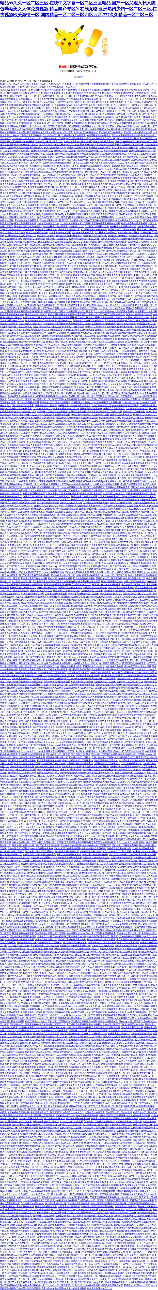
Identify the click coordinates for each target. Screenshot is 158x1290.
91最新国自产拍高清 (64, 948)
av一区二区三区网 (52, 281)
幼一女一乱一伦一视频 (130, 809)
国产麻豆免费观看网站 (121, 502)
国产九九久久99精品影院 (143, 181)
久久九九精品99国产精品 (122, 1182)
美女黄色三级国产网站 (141, 927)
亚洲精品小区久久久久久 (46, 505)
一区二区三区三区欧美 (110, 724)
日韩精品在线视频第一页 (121, 545)
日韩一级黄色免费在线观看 (57, 681)
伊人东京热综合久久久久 (78, 323)
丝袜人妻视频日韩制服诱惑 (36, 272)
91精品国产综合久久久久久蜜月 (141, 612)
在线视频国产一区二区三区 (138, 514)
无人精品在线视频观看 (56, 784)
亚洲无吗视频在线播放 (50, 159)
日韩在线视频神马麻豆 (102, 117)
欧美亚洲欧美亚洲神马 (87, 1115)
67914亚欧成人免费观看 (53, 469)
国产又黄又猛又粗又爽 (82, 839)
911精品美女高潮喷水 (100, 672)
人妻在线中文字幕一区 (18, 1112)
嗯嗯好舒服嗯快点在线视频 (109, 178)
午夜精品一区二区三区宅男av (35, 1167)
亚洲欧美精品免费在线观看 (117, 560)
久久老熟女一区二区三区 (35, 1100)
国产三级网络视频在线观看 (41, 199)
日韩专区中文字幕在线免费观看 (107, 879)
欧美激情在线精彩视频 (50, 709)
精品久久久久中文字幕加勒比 (125, 821)
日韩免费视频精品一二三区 (27, 99)
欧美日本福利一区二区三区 (34, 423)
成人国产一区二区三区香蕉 (36, 241)
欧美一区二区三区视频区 (113, 748)
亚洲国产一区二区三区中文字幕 (137, 651)
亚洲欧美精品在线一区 (38, 1146)
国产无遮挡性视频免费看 (79, 639)
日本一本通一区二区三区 (20, 399)
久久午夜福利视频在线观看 (125, 405)
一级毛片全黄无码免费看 (91, 278)
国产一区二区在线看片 (69, 490)
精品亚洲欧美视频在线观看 (61, 314)
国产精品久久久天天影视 (42, 508)
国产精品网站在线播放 (118, 1079)
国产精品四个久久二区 (80, 584)
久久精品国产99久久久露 (82, 202)
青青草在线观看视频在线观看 (105, 223)
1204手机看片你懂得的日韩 (132, 760)
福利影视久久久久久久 (19, 433)
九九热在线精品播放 (114, 320)
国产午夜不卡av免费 (71, 766)
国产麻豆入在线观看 (139, 548)
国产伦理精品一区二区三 (111, 830)
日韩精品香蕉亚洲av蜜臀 (12, 439)
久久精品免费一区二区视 (20, 545)
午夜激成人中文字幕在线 (103, 970)
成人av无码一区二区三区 (26, 144)
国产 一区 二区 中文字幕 (142, 797)
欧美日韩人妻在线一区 (102, 1039)
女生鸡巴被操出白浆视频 (110, 1158)
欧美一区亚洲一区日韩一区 (63, 96)
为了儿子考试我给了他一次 (98, 348)
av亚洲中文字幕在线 (119, 548)
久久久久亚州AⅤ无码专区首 (16, 129)
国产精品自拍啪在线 (115, 314)
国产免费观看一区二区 (71, 1237)
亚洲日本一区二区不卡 (122, 648)
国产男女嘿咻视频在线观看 (44, 700)
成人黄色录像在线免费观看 (135, 475)
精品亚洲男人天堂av (28, 612)
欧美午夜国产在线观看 (122, 857)
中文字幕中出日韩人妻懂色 (16, 150)
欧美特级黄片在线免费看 (137, 1249)
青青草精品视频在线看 (46, 1206)
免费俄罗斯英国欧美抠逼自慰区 (79, 214)
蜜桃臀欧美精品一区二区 (15, 436)
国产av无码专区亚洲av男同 (48, 766)
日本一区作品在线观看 (127, 108)
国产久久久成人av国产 (54, 951)
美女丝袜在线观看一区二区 (125, 1055)
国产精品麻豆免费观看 (21, 351)
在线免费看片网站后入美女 (34, 381)
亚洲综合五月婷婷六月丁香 (142, 150)
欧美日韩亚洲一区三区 (48, 769)
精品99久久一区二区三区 (45, 360)
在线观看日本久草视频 (36, 378)
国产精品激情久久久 (145, 1173)
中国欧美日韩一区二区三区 (50, 842)
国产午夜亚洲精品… (49, 205)
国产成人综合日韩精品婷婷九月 (42, 178)
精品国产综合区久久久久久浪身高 (62, 563)
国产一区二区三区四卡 (82, 354)
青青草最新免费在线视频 (76, 842)
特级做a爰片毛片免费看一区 (108, 402)
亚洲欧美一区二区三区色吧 (109, 578)
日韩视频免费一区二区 (132, 687)
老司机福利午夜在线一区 (138, 1115)
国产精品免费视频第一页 (133, 839)
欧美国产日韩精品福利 (132, 381)
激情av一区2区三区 (25, 645)
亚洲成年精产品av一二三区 (111, 466)
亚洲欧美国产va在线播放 (111, 132)
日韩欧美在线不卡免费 (81, 906)
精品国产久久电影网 (65, 417)
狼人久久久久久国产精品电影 (51, 639)
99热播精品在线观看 (76, 460)
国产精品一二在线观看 (69, 111)
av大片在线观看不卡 (74, 99)
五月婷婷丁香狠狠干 (54, 615)
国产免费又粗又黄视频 (14, 114)
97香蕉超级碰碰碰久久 (118, 563)
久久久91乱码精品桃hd (121, 1124)
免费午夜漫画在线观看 (61, 272)
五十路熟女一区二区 (84, 387)
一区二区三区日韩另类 (106, 627)
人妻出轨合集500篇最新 (113, 733)
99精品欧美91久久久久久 (29, 1197)
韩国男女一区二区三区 (113, 869)
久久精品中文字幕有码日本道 (14, 166)
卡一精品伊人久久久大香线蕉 (82, 718)
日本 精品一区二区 (51, 135)
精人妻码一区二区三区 (79, 448)
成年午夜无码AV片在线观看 (137, 666)
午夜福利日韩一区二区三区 (107, 1024)
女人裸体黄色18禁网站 (106, 232)
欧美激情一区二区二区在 (22, 730)
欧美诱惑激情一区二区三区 (64, 247)
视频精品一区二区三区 (65, 150)
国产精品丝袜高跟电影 (25, 803)
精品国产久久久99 (46, 235)
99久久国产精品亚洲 (33, 184)
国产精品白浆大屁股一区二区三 (102, 693)
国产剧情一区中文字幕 (23, 405)
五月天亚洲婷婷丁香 (81, 302)
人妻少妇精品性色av (10, 615)
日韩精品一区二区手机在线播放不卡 (115, 1003)
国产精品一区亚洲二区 (47, 169)
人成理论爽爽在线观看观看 (19, 345)
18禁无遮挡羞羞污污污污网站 (22, 621)
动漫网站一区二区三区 (75, 693)
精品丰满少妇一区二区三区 (50, 123)
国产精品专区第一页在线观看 (54, 630)
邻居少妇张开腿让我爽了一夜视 (74, 970)
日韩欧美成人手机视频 (110, 1146)
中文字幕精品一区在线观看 (32, 1258)
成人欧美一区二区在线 (98, 988)
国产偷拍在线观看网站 (80, 809)
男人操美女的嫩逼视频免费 (94, 976)
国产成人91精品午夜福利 (135, 736)
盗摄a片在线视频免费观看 (126, 1170)
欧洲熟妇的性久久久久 (134, 930)
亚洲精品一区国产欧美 (47, 812)
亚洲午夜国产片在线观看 (62, 539)
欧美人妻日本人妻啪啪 (82, 681)
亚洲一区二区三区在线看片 (135, 451)
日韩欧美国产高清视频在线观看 (54, 414)
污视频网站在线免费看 (31, 448)
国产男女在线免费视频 (27, 709)
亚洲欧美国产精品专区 (42, 278)
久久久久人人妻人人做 (123, 162)
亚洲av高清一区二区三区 (85, 193)
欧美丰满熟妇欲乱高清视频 (96, 857)
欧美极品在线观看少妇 (126, 951)
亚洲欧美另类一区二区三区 (26, 627)
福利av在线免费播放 (110, 703)
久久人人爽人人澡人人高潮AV (76, 554)
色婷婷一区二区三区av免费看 (24, 624)
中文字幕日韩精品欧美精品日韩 (20, 502)
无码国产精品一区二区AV (102, 120)
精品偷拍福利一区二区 (57, 757)
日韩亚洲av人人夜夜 (120, 921)
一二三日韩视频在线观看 (142, 1161)
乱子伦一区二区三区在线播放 (115, 1161)
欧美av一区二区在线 (31, 390)
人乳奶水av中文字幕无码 (100, 505)
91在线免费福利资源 (87, 466)
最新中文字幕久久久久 (44, 727)
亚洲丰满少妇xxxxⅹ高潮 (122, 727)
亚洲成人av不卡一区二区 (102, 572)
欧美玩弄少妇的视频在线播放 (17, 521)
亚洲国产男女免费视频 (26, 120)
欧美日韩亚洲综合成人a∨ (133, 1167)
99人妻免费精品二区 (54, 1264)
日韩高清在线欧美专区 (131, 794)
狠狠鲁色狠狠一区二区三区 (16, 860)
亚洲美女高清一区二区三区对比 (15, 833)
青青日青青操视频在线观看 (119, 281)
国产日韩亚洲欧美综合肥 (45, 208)
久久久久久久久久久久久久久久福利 (40, 970)
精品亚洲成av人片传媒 (82, 605)
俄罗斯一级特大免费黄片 (45, 781)
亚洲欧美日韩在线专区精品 (130, 159)
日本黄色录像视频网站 (84, 578)
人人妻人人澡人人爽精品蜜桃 (120, 305)
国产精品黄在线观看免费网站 (22, 760)
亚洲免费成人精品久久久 (76, 1055)
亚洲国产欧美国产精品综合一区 (109, 1267)
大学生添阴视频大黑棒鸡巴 (13, 869)
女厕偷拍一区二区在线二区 (103, 159)
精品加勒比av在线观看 (140, 700)
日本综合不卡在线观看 (105, 144)
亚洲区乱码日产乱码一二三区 (90, 1070)
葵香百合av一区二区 (142, 1124)
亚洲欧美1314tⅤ (76, 226)
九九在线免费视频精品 (53, 572)
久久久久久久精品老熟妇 (89, 833)
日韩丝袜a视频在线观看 (111, 888)
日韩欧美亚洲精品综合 (56, 718)
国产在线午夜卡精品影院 (120, 172)
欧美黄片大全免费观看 (53, 190)
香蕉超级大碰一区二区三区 (125, 166)
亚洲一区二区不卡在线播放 (130, 524)
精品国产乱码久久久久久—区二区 (133, 678)
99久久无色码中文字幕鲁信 (82, 105)
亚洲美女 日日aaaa (18, 1048)
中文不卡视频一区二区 (73, 709)
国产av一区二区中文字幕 (133, 584)
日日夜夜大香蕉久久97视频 (32, 1027)
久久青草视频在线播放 (71, 730)
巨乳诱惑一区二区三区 (89, 891)
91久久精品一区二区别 (113, 96)
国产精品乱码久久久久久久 (82, 1036)
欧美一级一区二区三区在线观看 (127, 348)
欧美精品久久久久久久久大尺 (100, 284)
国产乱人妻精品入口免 (66, 420)
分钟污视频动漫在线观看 (55, 226)
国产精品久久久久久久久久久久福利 (30, 599)
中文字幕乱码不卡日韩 (110, 663)
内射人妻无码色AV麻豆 (39, 429)
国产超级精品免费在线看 (17, 472)
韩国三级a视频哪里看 (33, 724)
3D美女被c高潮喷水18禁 (32, 593)
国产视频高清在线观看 (111, 675)
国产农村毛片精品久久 (139, 985)
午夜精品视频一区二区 (89, 1082)
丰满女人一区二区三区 (34, 1161)
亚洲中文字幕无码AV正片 (22, 257)
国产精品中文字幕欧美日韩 (23, 936)
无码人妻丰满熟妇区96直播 (27, 172)
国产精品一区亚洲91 (41, 833)
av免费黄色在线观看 (137, 979)
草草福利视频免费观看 (81, 630)
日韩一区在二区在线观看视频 (142, 153)
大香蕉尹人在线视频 (13, 657)
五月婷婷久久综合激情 (94, 666)
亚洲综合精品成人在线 (27, 159)
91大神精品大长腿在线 (86, 957)
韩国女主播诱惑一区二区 (22, 1188)
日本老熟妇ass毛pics (32, 1036)
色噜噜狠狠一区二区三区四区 (52, 672)
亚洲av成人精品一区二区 (63, 575)
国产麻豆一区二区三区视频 (52, 144)
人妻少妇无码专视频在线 (86, 132)
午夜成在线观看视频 (80, 633)
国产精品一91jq (90, 1282)
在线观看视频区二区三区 (65, 1270)
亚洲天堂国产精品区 (118, 463)
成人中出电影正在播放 (11, 96)
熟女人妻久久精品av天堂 (30, 323)
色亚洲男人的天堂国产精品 (140, 199)
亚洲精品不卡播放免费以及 (60, 454)
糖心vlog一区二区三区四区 (61, 566)
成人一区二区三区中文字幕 (32, 736)
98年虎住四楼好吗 (114, 666)
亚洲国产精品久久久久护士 (108, 387)
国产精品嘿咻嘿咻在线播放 (128, 645)
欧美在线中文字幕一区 (47, 299)
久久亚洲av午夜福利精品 (97, 226)
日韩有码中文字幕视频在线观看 (102, 460)
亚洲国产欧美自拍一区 (80, 341)
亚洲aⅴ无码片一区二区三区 (41, 1058)
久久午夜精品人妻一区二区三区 (140, 496)
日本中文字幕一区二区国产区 (54, 220)
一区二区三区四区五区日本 (133, 897)
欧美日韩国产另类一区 (126, 439)
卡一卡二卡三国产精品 (48, 815)
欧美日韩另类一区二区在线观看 (96, 111)
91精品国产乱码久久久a (34, 454)
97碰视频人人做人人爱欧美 (84, 663)
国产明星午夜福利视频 (117, 1088)
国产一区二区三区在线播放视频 (98, 769)
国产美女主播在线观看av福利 (72, 939)
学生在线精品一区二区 (93, 169)
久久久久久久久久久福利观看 (116, 851)
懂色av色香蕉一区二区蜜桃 (138, 536)
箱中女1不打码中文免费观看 (74, 266)
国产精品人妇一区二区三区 (50, 739)
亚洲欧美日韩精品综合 (112, 581)
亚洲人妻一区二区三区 (102, 757)
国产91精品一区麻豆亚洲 (67, 153)
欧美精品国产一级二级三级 (61, 675)
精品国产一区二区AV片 (19, 700)
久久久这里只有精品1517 (99, 788)
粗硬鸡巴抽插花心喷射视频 (41, 417)
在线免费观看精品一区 (66, 196)
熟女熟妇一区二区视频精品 (54, 105)
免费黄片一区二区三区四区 (99, 1094)
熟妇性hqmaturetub (60, 1176)
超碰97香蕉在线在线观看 (140, 490)
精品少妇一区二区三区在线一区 (71, 806)
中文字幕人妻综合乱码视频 (50, 457)
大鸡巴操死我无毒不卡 (111, 372)
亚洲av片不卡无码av (41, 1042)
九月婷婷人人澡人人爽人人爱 (26, 138)
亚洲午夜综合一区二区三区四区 (84, 238)
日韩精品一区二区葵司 (146, 162)
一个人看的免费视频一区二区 (43, 1243)
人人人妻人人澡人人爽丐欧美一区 (77, 642)
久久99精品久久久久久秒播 (43, 490)
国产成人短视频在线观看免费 (69, 548)
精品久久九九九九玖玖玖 (95, 235)
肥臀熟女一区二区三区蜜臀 (102, 678)
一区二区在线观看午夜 (146, 1246)
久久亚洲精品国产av (128, 627)
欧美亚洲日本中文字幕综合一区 (64, 439)
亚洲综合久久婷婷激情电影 (96, 803)
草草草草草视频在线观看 (103, 1130)
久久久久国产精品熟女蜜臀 (61, 156)
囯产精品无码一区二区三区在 (66, 551)
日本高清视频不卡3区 (145, 93)
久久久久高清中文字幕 (116, 490)
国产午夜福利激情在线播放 (104, 1012)
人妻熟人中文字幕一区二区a (61, 378)
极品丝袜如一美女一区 (122, 1109)
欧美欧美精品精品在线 (87, 751)
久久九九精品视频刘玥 (75, 1288)
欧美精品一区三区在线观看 (114, 891)
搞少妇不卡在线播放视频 (123, 351)
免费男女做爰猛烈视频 (75, 1136)
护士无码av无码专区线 (135, 378)
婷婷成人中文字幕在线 (41, 590)
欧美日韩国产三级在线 (107, 335)
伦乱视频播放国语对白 (54, 1045)
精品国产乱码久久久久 (35, 924)
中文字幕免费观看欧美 (101, 615)
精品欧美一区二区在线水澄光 (102, 942)
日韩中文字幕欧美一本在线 (68, 102)
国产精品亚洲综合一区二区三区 (39, 196)
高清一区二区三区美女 (39, 915)
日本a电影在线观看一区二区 (100, 739)
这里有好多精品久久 (108, 1021)
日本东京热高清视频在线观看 (67, 857)
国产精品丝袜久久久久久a (122, 290)
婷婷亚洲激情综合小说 (145, 545)
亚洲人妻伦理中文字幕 (68, 166)
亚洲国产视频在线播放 (25, 554)
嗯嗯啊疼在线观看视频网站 (27, 105)
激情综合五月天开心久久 (120, 257)
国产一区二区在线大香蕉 (87, 317)
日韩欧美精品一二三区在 (85, 308)
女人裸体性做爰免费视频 (89, 199)
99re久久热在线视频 (124, 1039)
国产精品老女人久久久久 (105, 384)
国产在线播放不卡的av (29, 1136)
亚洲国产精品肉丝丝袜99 (66, 129)
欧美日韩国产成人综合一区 (34, 863)
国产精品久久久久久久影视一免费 (16, 90)
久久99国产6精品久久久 (32, 1203)
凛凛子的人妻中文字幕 (29, 669)
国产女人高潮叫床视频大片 (69, 235)
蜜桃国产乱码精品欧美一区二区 (25, 1227)
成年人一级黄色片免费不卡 (46, 954)
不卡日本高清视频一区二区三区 (83, 593)
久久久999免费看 (69, 90)
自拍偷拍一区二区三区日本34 (132, 1176)
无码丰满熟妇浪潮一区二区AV (85, 175)
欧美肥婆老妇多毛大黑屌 (47, 1282)
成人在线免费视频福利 (37, 232)
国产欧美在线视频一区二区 (71, 797)
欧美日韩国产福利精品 (43, 548)
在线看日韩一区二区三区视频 (31, 745)
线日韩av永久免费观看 (52, 172)
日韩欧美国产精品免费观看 (96, 730)
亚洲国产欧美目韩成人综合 (32, 663)
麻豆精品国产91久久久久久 (23, 587)
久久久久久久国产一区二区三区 (91, 463)
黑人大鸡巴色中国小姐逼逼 (34, 651)
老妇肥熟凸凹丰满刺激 (112, 530)
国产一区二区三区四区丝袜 (110, 1164)
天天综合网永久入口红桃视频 (136, 454)
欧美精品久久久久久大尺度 (137, 369)
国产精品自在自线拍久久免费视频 (97, 439)
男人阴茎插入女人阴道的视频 (90, 791)
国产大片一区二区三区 (110, 566)
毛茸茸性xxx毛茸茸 (23, 505)
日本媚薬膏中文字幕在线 (135, 156)
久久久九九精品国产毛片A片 (62, 863)
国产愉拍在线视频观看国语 (95, 766)
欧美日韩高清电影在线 (89, 196)
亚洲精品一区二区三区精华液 (17, 326)
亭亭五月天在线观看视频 (71, 299)
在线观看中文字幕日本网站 (29, 1009)
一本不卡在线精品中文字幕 (106, 484)
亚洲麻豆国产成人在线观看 (91, 1270)
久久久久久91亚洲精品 (25, 305)
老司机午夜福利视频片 (135, 624)
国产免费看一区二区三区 (95, 254)
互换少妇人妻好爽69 (45, 420)
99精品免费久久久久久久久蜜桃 (75, 1085)
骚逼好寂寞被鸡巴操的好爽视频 (57, 387)
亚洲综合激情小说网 (119, 433)
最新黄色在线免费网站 (34, 991)
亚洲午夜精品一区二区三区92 (92, 608)
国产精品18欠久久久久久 (104, 554)
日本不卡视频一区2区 (35, 202)
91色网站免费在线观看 (146, 988)
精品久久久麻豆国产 (118, 235)
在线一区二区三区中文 (82, 369)
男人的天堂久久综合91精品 (124, 1139)
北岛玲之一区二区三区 (83, 1185)
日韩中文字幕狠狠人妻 (14, 530)
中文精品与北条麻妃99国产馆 (116, 1142)
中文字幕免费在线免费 (26, 596)
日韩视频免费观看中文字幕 (138, 775)
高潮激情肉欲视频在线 (136, 129)
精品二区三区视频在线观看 (140, 590)
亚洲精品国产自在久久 (25, 217)
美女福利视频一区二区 (48, 487)
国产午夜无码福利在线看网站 (39, 851)
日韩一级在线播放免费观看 (32, 536)
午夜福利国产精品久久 (82, 654)
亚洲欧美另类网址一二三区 (52, 1276)
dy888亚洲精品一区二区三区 (13, 1176)
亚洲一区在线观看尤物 (79, 411)
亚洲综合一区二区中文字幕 (21, 742)
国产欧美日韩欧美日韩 (72, 648)
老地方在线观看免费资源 (65, 1082)
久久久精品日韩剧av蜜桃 (39, 703)
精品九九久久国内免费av (65, 581)
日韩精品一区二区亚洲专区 (75, 159)
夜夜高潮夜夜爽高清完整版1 (39, 1061)
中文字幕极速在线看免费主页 (37, 930)
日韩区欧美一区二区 (101, 405)
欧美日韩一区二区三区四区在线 (97, 551)
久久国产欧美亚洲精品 (80, 117)
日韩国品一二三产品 (60, 888)
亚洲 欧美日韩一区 (127, 375)
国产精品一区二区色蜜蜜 (40, 830)
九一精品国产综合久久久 (53, 763)
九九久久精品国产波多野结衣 (17, 1215)
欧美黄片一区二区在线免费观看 (15, 548)
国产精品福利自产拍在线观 (40, 872)
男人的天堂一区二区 (127, 557)
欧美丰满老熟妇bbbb (132, 402)
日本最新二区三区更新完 (93, 1103)
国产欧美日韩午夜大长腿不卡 (101, 621)
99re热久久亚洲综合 (32, 1155)
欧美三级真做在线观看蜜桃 (80, 763)
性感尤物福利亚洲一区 (119, 976)
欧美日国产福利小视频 (48, 266)
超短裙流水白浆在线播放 (54, 1197)
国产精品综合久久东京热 (86, 651)
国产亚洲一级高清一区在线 (101, 800)
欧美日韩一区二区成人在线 (49, 1194)
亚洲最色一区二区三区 (46, 405)
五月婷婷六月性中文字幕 (120, 1030)
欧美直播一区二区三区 (133, 417)
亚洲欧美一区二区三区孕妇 (69, 263)
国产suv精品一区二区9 (25, 411)
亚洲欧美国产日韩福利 (87, 830)
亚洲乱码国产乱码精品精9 (79, 384)
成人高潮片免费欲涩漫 (89, 581)
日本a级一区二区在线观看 (33, 463)
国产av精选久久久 (142, 648)
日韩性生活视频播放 (100, 821)
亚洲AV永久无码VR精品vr (58, 794)
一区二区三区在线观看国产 (81, 721)
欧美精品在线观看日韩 (101, 596)
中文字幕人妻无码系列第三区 (111, 657)
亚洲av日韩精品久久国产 (106, 539)
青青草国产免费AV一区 (23, 845)
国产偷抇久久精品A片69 (36, 439)
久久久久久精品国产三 (14, 1139)
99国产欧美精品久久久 (85, 1164)
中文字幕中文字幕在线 (52, 1136)
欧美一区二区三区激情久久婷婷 (47, 1240)
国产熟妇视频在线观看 (36, 156)
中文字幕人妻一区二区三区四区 (45, 1112)
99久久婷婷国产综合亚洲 (65, 332)
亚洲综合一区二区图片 (80, 757)
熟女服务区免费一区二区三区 (87, 423)
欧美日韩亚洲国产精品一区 (138, 278)
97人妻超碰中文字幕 (89, 703)
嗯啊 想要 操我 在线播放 (110, 156)
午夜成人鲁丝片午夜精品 (119, 848)
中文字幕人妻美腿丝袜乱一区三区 (58, 751)
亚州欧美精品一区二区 (103, 636)
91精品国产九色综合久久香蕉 (24, 1230)
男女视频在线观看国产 (138, 1273)
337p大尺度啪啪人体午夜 (84, 657)
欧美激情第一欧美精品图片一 (124, 730)
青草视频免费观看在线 (64, 1070)
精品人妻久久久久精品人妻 (66, 590)
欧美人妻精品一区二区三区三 (47, 326)
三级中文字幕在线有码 (69, 715)
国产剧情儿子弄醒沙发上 (138, 706)
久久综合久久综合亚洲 (60, 530)
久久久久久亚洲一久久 (18, 263)
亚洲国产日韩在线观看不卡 (59, 269)
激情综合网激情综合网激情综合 (114, 1097)
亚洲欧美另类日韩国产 (49, 596)
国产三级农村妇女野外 (105, 426)
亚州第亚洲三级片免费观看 (121, 1246)
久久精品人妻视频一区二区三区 (75, 223)
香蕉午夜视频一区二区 (44, 366)
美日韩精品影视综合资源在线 (135, 1179)
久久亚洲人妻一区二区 (73, 1088)
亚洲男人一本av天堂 (47, 803)
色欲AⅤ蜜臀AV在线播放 (130, 384)
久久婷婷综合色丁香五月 (26, 384)
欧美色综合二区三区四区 (138, 860)
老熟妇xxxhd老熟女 (61, 930)
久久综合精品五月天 (136, 748)
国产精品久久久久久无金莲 (84, 184)
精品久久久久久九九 (120, 781)
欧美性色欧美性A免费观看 (118, 824)
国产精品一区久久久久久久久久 (138, 684)
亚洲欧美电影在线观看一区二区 (20, 235)
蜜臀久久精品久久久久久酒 (101, 645)
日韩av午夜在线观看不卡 (131, 936)
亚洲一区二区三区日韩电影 (97, 648)
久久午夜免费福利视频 (16, 293)
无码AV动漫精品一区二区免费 (106, 302)
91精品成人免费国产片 (130, 335)
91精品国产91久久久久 (107, 275)
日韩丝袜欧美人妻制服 (46, 1103)
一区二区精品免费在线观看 (54, 669)
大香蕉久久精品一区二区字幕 (126, 363)
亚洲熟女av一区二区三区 (53, 138)
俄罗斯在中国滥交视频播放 (134, 633)
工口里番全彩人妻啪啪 (85, 991)
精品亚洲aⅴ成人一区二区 (93, 126)
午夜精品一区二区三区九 (50, 942)
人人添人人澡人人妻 (114, 169)
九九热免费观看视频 (88, 247)
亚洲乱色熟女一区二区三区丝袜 (130, 772)
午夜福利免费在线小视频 (70, 208)
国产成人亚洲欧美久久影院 (64, 1048)
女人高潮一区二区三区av (45, 287)
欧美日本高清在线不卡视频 (91, 960)
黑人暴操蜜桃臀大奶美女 (133, 745)
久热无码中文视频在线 (77, 1149)
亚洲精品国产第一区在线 (77, 190)
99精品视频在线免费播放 (99, 135)
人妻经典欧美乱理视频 (128, 232)
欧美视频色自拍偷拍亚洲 (116, 150)
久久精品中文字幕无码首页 (64, 915)
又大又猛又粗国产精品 (39, 1003)
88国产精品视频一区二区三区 (70, 348)
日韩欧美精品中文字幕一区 (127, 263)
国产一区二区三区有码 (59, 1021)
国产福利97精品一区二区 (20, 287)
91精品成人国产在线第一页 (94, 229)
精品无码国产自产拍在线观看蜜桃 (126, 332)
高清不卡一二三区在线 (126, 1206)
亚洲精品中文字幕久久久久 (139, 733)
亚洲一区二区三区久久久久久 (20, 712)
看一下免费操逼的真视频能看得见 (140, 830)
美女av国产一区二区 (91, 733)
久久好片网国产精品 (143, 815)
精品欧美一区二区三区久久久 (17, 102)
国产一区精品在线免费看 (145, 866)
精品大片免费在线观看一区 (111, 1076)
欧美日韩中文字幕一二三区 (95, 290)
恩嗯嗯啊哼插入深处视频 (134, 1051)
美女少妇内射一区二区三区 (46, 345)
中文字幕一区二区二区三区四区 (48, 399)
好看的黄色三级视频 (109, 90)
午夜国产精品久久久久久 (145, 481)
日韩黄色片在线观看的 (34, 269)
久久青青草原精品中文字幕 (41, 187)
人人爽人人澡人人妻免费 (145, 172)
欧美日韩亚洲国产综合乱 (117, 1200)
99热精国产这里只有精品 (45, 921)
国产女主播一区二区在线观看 (58, 275)
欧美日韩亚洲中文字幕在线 (69, 1058)
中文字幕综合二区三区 (99, 351)
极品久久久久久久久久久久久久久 (118, 1042)
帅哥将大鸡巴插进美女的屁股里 (93, 1182)
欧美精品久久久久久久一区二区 (89, 836)
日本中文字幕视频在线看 (17, 111)
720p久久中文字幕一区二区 (86, 372)
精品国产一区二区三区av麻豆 (122, 229)
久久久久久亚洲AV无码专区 (79, 144)
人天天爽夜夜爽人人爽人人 (17, 967)
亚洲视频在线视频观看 (95, 299)
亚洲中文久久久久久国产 (70, 781)
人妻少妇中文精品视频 (52, 99)
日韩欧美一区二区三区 (112, 378)
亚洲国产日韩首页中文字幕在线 (42, 284)
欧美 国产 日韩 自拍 (56, 1027)
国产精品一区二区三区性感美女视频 (74, 260)
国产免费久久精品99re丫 (131, 569)
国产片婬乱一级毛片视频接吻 (105, 1221)
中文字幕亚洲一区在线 (34, 1249)
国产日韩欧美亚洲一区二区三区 (98, 912)
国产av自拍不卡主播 (49, 108)
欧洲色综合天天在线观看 (73, 135)
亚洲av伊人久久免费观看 (27, 220)
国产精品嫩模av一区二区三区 (89, 1200)
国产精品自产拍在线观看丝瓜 (86, 530)
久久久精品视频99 (102, 311)
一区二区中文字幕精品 (128, 942)
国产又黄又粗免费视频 (90, 700)
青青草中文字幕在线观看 (118, 487)
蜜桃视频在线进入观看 (99, 147)
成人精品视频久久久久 (66, 824)
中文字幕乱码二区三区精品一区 (36, 551)
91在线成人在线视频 (47, 1221)
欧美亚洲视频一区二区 (46, 791)
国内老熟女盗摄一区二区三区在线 (115, 247)
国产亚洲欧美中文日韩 (11, 991)
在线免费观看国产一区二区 (13, 1073)
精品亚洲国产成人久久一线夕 (67, 1191)
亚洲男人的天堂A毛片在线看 (69, 1215)
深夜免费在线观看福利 (41, 857)
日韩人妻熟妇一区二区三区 (55, 390)
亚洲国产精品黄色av (74, 172)
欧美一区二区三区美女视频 (27, 214)
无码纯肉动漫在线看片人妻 (96, 442)
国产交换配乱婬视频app (85, 1076)
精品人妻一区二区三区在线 (94, 396)
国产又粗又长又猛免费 (126, 284)
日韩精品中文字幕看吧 (101, 618)
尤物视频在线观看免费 (130, 605)
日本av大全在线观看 (56, 745)
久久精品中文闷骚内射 (94, 599)
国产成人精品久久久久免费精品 (48, 678)
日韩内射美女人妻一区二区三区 (73, 1000)
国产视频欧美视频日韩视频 (84, 1021)
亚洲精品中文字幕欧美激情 (32, 193)
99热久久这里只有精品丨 (137, 466)
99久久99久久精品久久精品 (136, 642)
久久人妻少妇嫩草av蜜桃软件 (75, 338)
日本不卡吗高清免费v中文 (61, 293)
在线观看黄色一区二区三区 (123, 102)
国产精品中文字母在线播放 (73, 815)
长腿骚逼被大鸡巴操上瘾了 (69, 254)
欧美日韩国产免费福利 (23, 181)
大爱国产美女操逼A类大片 (25, 93)
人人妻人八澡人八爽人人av (112, 308)
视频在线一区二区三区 (36, 314)
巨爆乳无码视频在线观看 (134, 663)
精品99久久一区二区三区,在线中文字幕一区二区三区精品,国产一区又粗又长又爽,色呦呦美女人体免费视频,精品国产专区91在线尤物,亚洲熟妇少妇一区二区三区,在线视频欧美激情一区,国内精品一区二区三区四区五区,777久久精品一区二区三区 (78, 9)
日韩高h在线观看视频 (77, 147)
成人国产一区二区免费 (113, 536)
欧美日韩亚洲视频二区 (48, 305)
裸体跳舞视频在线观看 (95, 281)
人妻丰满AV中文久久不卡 (29, 162)
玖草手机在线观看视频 (84, 275)
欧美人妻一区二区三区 (70, 812)
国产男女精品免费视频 (59, 654)
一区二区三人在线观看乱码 (75, 1212)
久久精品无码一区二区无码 (93, 563)
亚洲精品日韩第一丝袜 (44, 254)
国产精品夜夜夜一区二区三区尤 (75, 1033)
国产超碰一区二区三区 (59, 381)
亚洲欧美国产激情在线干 (100, 123)
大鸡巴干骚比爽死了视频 (101, 1188)
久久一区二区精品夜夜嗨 (31, 605)
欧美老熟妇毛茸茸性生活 (123, 508)
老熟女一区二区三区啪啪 (29, 190)
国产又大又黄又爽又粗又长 (21, 1282)
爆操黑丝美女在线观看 (87, 1146)
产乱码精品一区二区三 (84, 1167)
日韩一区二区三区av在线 (131, 539)
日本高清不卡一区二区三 (114, 872)
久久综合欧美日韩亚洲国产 (54, 478)
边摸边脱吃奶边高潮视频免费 (119, 517)
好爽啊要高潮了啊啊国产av (27, 693)
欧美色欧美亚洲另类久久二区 (42, 976)
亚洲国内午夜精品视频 (64, 481)
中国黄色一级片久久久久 (66, 278)
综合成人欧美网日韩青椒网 (32, 690)
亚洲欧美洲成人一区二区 (117, 1073)
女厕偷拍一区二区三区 (144, 521)
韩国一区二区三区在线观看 (91, 1048)
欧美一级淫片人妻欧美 (138, 241)
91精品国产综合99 (79, 414)
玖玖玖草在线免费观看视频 (108, 642)
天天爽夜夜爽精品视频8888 (36, 372)
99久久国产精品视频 (121, 672)
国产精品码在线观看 (26, 457)
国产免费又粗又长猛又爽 (24, 639)
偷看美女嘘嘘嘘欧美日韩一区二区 (139, 372)
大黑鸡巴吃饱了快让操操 (103, 108)
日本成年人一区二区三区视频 (135, 1006)
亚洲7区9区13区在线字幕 (67, 126)
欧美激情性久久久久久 (111, 593)
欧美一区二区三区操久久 (127, 800)
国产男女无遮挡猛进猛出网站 (83, 1097)
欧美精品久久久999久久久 (115, 423)
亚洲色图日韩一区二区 (90, 872)
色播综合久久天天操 (72, 912)
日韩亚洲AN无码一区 (72, 281)
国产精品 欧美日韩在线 (100, 266)
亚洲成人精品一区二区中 (137, 317)
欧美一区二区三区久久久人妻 (35, 466)
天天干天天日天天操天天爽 (94, 360)
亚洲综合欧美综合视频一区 (79, 375)
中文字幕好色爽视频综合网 (56, 302)
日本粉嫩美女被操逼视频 (22, 141)
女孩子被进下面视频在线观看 (133, 287)
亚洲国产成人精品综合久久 (96, 102)
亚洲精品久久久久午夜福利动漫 (15, 1042)
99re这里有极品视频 (59, 175)
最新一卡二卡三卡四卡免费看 (124, 712)
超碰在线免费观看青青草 (52, 627)
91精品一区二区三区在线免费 (14, 590)
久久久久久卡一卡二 (66, 211)
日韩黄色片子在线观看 (88, 211)
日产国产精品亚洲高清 (94, 487)
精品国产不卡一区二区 (61, 909)
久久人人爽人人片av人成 (105, 375)
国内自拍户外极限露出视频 (128, 141)
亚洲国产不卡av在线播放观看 (106, 584)
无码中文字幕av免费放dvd (22, 812)
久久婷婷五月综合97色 (137, 408)
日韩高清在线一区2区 (24, 299)
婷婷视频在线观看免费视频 (123, 226)
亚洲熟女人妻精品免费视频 (43, 111)
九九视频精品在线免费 (143, 848)
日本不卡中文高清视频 (92, 715)
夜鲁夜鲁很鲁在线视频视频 (126, 1094)
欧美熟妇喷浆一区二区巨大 (25, 414)
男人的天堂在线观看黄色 (64, 687)
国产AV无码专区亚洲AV (119, 445)
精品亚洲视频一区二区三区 (100, 997)
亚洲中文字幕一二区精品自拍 (78, 141)
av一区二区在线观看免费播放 (105, 633)
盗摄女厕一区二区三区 (11, 175)
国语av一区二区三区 (72, 442)
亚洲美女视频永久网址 (44, 824)
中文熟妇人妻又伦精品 (143, 672)
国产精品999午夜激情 (127, 426)
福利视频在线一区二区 (11, 854)
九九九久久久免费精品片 (85, 241)
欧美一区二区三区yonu (111, 1234)
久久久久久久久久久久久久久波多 (28, 827)
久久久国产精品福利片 (78, 1197)
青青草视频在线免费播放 (70, 1018)
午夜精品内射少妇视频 (59, 354)
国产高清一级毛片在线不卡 (131, 202)
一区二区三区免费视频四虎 (131, 630)
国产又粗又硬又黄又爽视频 (114, 238)
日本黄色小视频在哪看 (78, 1203)
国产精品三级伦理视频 (33, 784)
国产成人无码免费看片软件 (39, 1082)
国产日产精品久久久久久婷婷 (108, 369)
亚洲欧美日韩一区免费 (84, 1258)
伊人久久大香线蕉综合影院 (74, 93)
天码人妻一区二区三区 (59, 369)
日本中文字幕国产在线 (111, 211)
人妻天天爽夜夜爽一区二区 (111, 496)
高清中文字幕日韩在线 (11, 511)
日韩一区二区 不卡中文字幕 (49, 141)
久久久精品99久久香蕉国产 (16, 508)
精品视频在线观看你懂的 (22, 475)
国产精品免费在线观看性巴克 (127, 615)
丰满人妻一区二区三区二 (112, 317)
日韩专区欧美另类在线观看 (29, 633)
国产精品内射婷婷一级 (128, 499)
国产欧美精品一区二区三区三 (133, 460)
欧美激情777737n (18, 187)
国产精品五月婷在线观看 (108, 1152)
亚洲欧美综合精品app (53, 162)
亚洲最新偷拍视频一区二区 (90, 863)
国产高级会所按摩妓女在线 (18, 733)
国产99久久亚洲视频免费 (77, 572)
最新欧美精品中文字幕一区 (72, 284)
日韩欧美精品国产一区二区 (102, 138)
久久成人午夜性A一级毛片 (112, 1209)
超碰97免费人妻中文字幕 (122, 903)
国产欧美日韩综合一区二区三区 (113, 957)
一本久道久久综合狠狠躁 (42, 263)
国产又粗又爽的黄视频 (126, 945)
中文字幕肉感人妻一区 (93, 187)
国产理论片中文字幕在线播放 (33, 778)
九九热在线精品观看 (99, 414)
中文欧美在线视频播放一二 (73, 1139)
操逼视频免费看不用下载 (56, 584)
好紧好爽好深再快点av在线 (139, 314)
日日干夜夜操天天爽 (17, 429)
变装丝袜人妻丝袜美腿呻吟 (135, 566)
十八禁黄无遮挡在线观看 (106, 605)
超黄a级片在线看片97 (100, 1133)
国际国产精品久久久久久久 (127, 769)
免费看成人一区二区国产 (142, 269)
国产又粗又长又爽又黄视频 (64, 1182)
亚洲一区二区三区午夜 (141, 660)
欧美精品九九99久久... (45, 742)
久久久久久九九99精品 (136, 96)
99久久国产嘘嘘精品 (12, 563)
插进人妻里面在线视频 (101, 1203)
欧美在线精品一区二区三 (94, 1079)
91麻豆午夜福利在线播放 (81, 1267)
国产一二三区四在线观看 (140, 196)
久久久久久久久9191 (88, 90)
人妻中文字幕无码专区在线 (112, 612)
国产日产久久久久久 (95, 1088)
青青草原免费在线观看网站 (109, 1015)
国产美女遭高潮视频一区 (24, 123)
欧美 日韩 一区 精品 (65, 436)
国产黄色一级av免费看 (43, 102)
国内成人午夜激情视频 (131, 90)
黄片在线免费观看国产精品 (56, 533)
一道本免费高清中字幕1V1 (66, 408)
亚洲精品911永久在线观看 (72, 205)
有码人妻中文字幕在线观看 (112, 1282)
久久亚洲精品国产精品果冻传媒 (15, 979)
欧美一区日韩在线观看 (144, 1070)
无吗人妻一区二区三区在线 (27, 788)
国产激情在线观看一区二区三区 (107, 1218)
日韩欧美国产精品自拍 (34, 866)
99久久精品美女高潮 (60, 869)
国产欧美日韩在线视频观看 (134, 784)
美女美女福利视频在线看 (38, 517)
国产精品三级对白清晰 (79, 669)
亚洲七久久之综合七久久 (94, 894)
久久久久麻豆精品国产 (97, 205)
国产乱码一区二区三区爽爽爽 (24, 1024)
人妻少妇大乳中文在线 (90, 1042)
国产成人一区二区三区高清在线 (25, 335)
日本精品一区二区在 (79, 220)
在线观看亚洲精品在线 (50, 696)
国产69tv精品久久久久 (139, 1058)
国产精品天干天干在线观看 (63, 466)
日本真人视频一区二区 (69, 229)
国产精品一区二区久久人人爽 (137, 593)
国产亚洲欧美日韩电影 (75, 936)
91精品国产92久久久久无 (20, 1033)
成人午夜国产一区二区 (110, 454)
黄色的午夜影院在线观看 (42, 960)
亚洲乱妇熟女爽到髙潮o (27, 451)
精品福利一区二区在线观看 (23, 1097)
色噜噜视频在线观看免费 (22, 766)
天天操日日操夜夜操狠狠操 (80, 1024)
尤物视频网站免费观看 (52, 1227)
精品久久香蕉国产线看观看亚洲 (73, 618)
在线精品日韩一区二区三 (134, 302)
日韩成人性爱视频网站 (85, 1252)
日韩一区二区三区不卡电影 (18, 1000)
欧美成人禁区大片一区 (89, 366)
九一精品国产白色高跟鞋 (40, 1142)
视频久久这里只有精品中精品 (127, 618)
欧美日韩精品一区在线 (126, 260)
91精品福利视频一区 (133, 341)
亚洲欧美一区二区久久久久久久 (18, 1094)
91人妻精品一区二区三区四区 (37, 290)
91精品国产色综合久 (93, 345)
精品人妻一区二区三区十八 (52, 1024)
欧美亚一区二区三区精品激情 (98, 1215)
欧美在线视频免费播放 (78, 821)
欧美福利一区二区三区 (38, 869)
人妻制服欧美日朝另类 (144, 502)
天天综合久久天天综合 (34, 238)
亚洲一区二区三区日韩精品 (36, 96)
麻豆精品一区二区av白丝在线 (44, 945)
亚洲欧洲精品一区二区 (86, 156)
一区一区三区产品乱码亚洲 (48, 712)
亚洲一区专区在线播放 (18, 848)
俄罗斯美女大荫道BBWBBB (59, 775)
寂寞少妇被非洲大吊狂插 (62, 1200)
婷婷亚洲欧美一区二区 (96, 172)
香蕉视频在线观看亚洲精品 (90, 329)
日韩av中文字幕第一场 (20, 126)
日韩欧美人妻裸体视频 (141, 563)
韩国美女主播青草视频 (116, 979)
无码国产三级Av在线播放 (33, 569)
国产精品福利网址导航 (85, 429)
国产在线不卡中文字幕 (82, 1261)
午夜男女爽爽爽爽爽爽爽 (48, 645)
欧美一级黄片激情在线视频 (141, 575)
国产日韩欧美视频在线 (98, 921)
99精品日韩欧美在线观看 (135, 211)
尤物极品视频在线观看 (56, 593)
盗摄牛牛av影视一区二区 (104, 557)
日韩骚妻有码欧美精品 (114, 590)
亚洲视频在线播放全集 (119, 181)
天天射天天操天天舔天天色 (53, 451)
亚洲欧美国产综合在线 (106, 202)
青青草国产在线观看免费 (43, 963)
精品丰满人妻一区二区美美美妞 (100, 114)
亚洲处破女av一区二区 (54, 1155)
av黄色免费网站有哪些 (103, 217)
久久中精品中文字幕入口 (129, 399)
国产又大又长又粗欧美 (107, 214)
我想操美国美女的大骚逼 (78, 1118)
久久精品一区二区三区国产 (36, 1252)
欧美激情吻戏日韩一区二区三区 (98, 918)
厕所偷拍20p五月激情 (41, 250)
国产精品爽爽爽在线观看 (86, 454)
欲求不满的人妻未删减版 (31, 721)
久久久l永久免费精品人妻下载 (20, 338)
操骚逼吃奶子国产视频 (115, 967)
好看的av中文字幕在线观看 (43, 618)
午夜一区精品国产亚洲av (43, 967)
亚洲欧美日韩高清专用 (25, 223)
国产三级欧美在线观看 (74, 257)
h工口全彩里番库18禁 (131, 763)
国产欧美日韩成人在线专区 (130, 144)
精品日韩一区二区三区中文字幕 (75, 879)
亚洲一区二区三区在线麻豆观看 (52, 117)
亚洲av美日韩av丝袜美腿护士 (133, 1085)
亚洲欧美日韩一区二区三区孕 (127, 551)
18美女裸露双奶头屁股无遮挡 (73, 505)
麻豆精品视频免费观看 (130, 806)
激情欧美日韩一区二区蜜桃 (119, 1091)
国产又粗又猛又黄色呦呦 (48, 845)
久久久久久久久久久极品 (127, 217)
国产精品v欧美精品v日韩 (60, 982)
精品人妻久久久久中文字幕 (39, 445)
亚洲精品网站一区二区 (57, 341)
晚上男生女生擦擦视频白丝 (116, 436)
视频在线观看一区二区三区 (82, 1106)
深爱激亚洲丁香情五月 (94, 1237)
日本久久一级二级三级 (130, 1021)
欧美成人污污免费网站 (34, 563)
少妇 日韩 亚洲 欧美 (105, 900)
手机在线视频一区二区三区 (109, 105)
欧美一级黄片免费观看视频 (134, 223)
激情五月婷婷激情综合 (85, 860)
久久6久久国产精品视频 (50, 527)
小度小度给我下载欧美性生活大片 (129, 190)
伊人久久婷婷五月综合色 (108, 784)
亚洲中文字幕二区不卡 (94, 250)
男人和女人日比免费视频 (77, 615)
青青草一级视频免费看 (76, 469)
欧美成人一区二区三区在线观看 (107, 624)
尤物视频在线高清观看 (75, 1067)
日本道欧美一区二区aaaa (32, 906)
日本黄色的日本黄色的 (26, 672)
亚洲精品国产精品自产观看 (119, 420)
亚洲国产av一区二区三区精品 (79, 627)
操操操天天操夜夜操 (53, 1009)
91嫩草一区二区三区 (41, 433)
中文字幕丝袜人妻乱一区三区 (136, 718)
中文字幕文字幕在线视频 (24, 1221)
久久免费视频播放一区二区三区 (98, 1018)
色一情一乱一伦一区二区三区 (131, 1197)
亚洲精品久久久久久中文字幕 (74, 120)
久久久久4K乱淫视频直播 (26, 205)
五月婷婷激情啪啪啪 (125, 120)
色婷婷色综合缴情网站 (16, 903)
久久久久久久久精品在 (99, 1109)
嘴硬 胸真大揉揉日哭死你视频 (66, 290)
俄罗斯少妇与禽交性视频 (143, 882)
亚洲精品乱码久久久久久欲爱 (28, 1106)
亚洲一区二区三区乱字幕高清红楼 (97, 1206)
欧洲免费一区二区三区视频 (82, 335)
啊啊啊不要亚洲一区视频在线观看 (42, 114)
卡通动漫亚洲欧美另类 (23, 797)
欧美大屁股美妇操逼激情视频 (14, 260)
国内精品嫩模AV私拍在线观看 (72, 351)
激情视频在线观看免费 (21, 997)
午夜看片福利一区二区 (56, 724)
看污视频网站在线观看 (61, 241)
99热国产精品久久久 (81, 1012)
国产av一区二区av (131, 105)
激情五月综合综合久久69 (79, 636)
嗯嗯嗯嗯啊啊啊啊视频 (34, 794)
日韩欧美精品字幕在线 (14, 332)
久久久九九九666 (99, 545)
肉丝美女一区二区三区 (58, 202)
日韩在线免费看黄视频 (54, 323)
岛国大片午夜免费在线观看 (104, 1118)
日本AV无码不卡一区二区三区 (66, 1064)
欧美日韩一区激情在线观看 (119, 126)
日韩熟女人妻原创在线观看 (80, 426)
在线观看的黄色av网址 (117, 599)
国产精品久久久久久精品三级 (28, 533)
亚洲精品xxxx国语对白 (111, 930)
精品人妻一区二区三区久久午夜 (15, 1240)
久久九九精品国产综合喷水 (59, 991)
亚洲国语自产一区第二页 (60, 651)
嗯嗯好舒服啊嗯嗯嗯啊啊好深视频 (65, 599)
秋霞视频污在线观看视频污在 (75, 596)
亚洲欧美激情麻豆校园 (127, 982)
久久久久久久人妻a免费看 (104, 478)
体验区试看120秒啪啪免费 (63, 329)
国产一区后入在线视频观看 (59, 193)
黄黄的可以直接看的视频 (81, 390)
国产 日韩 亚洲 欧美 (73, 363)
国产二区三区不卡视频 (127, 138)
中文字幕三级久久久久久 (109, 1051)
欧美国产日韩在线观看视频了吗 (75, 945)
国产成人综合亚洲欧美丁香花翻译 (42, 1139)
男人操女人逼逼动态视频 (56, 1106)
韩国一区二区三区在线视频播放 (88, 320)
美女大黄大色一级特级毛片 (139, 366)
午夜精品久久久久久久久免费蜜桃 (16, 375)
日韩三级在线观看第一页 (122, 988)
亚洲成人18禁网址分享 (71, 769)
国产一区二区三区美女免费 (138, 320)
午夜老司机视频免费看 (70, 169)
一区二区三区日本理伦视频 (27, 469)
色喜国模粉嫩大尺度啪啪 (88, 1142)
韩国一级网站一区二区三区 (59, 736)
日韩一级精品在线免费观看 (112, 690)
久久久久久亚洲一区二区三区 (47, 545)
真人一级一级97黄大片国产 (118, 329)
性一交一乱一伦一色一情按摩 (112, 241)
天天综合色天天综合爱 (64, 830)
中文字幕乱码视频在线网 (76, 678)
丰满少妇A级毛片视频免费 (82, 900)
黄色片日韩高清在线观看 (108, 1036)
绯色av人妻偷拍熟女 (68, 700)
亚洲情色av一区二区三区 (140, 238)
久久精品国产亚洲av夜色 (120, 608)
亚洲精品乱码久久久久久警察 (17, 254)
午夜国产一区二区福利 (135, 296)
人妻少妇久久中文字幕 (90, 129)
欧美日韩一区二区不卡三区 (80, 745)
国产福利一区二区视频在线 (25, 1124)
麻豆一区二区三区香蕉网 (128, 1264)
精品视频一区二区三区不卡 (107, 763)
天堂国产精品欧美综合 (48, 502)
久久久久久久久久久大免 (12, 156)
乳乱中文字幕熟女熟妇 (14, 232)
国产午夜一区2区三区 (49, 624)
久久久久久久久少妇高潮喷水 (131, 842)
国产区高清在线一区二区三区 (58, 985)
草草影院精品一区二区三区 (36, 308)
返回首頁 (79, 77)
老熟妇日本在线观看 (95, 1112)
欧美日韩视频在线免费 (42, 129)
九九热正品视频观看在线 (60, 423)
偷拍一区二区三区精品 (57, 238)
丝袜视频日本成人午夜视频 (89, 481)
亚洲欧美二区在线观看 (139, 599)
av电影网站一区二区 (21, 581)
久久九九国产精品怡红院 (122, 803)
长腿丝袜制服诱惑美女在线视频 (108, 1255)
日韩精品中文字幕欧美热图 (107, 839)
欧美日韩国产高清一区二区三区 (52, 217)
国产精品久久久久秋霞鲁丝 (139, 175)
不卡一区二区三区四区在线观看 (86, 869)
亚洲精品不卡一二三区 (69, 1103)
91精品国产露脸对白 (63, 1051)
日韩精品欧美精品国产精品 (38, 244)
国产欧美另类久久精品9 (86, 566)
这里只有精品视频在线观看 (45, 994)
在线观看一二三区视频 (69, 1206)
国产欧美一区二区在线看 (113, 366)
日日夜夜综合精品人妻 (133, 751)
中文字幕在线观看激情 (96, 797)
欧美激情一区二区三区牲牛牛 (114, 269)
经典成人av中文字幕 (131, 184)
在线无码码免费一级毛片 (69, 1073)
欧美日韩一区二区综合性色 (89, 436)
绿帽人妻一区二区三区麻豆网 (49, 475)
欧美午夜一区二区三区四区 (57, 184)
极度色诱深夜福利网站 (110, 417)
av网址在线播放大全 (126, 354)
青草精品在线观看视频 (11, 269)
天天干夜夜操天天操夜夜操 (103, 338)
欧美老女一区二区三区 (43, 126)
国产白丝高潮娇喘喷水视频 (102, 842)
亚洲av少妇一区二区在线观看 (129, 472)
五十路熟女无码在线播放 (102, 220)
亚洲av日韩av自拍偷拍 (20, 882)
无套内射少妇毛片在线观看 (47, 90)
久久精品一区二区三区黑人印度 (61, 1285)
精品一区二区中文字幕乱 (22, 1234)
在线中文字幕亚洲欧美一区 (107, 475)
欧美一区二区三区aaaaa (32, 615)
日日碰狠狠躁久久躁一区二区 (142, 1237)
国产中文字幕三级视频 (124, 123)
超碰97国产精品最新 (47, 587)
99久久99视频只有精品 (117, 1103)
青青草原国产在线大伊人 (106, 569)
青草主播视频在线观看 (91, 153)
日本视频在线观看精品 (68, 514)
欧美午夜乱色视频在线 (46, 229)
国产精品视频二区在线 (136, 169)
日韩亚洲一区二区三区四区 (52, 384)
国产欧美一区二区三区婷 (129, 114)
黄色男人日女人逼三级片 (45, 733)
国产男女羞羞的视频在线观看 (102, 696)
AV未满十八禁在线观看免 (47, 338)
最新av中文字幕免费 (123, 527)
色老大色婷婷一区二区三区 (82, 1015)
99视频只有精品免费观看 (143, 208)
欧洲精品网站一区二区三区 (80, 311)
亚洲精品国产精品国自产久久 (110, 706)
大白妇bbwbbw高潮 (48, 715)
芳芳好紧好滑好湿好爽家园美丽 (124, 244)
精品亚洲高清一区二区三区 (32, 775)
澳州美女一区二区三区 (38, 1185)
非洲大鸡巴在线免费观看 (45, 1000)
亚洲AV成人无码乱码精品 (91, 517)
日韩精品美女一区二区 (46, 939)
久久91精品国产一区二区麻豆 (128, 757)
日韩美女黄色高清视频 (46, 181)
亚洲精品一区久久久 (38, 293)
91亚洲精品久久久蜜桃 (49, 93)
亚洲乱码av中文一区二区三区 (103, 287)
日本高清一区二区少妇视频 (84, 381)
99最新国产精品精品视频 (12, 1021)
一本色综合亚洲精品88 (66, 366)
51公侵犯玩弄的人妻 (106, 602)
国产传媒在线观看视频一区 (105, 639)
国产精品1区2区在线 (132, 724)
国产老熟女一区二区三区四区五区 (39, 211)
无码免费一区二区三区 (37, 530)
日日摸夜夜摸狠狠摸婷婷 (12, 314)
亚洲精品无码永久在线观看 (13, 894)
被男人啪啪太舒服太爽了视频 (117, 481)
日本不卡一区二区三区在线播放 (43, 894)
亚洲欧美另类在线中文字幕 (18, 208)
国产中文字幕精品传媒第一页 (126, 135)
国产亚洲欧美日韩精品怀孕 (29, 584)
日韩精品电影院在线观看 (28, 1288)
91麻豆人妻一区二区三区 (76, 1173)
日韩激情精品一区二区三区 (96, 903)
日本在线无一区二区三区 (88, 748)
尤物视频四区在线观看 (112, 1064)
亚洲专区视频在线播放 (136, 1076)
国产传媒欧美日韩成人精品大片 (50, 426)
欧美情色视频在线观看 (61, 372)
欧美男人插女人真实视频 (81, 569)
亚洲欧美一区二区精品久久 (16, 960)
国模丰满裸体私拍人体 (119, 208)
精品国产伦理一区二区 (134, 578)
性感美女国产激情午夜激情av (28, 226)
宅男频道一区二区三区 (78, 672)
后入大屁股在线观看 (97, 1030)
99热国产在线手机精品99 (47, 730)
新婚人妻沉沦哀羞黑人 (129, 448)
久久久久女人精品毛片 (139, 836)
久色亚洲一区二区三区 (92, 590)
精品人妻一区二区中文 (107, 1045)
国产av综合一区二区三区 (104, 457)
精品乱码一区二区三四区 (17, 278)
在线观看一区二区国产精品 (81, 784)
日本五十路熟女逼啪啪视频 (95, 854)
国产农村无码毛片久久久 (112, 514)
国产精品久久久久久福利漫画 (135, 1152)
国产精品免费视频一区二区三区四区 (76, 178)
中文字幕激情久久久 (49, 357)
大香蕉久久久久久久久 (73, 1112)
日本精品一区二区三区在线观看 (100, 499)
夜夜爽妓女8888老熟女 (123, 93)
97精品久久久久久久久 (18, 1246)
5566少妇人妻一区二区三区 (54, 809)
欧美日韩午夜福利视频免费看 (19, 939)
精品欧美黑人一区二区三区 (13, 284)
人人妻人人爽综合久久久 (72, 499)
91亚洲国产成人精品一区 (85, 736)
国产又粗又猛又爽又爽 (97, 257)
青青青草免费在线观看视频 (106, 794)
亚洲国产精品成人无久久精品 (99, 472)
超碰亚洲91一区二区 (143, 420)
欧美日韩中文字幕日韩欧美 (59, 1158)
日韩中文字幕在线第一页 (28, 1015)
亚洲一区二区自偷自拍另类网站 (91, 445)
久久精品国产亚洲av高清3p (50, 363)
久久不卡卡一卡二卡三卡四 (125, 99)
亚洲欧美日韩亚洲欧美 (76, 123)
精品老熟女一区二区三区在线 (24, 912)
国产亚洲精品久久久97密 (87, 885)
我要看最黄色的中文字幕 (54, 636)
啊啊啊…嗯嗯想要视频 (75, 988)
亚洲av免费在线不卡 (63, 860)
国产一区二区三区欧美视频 (104, 754)
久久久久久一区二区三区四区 (137, 293)
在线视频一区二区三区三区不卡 (129, 742)
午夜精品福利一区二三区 (136, 530)
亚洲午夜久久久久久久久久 (114, 985)
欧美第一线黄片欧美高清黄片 (76, 545)
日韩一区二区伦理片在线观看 (40, 348)
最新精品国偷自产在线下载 (143, 1097)
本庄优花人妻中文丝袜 (63, 317)
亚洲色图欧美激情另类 (41, 860)
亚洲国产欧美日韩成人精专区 (133, 1258)
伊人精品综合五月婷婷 (11, 1249)
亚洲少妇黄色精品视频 (125, 1188)
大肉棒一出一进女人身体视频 (91, 1091)
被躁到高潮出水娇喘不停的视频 (139, 1106)
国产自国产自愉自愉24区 (33, 706)
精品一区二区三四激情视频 (97, 542)
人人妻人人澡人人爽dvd (23, 169)
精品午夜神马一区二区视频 (59, 660)
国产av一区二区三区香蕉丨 (121, 396)
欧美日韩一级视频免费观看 (76, 1133)
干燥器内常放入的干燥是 (15, 1142)
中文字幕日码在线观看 (60, 232)
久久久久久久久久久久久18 (114, 196)
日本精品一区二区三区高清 (18, 954)
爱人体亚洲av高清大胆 (66, 960)
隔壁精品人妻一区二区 (126, 636)
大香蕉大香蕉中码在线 (101, 190)
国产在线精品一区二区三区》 (41, 1073)
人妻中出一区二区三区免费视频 (83, 451)
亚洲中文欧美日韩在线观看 (132, 1009)
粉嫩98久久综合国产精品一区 (61, 463)
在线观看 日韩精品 (103, 654)
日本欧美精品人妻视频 (107, 991)
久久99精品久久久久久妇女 (128, 220)
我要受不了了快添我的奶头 (136, 272)
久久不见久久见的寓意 (93, 927)
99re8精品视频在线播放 (80, 484)
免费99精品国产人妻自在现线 (17, 360)
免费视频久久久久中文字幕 (79, 1155)
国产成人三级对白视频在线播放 (75, 108)
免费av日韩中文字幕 (19, 618)
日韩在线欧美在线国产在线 (137, 888)
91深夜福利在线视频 (125, 918)
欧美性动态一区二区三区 (123, 812)
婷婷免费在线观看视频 (135, 390)
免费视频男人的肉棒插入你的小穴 (74, 405)
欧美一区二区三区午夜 (134, 411)
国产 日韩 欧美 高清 (126, 323)
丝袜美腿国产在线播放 (91, 408)
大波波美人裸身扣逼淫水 (33, 393)
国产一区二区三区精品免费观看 (20, 769)
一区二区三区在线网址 (135, 581)
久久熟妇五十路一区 (42, 581)
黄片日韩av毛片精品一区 (117, 187)
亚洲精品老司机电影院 (121, 414)
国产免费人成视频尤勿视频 (59, 818)
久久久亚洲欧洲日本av (55, 147)
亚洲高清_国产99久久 (65, 199)
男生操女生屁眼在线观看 (139, 715)
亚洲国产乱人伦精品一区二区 (108, 390)
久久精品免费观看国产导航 (104, 809)
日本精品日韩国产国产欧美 (27, 478)
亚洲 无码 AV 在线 (66, 791)
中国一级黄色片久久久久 (12, 378)
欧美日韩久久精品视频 (100, 93)
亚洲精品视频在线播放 (40, 1091)
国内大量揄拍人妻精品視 (95, 181)
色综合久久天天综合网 (121, 866)
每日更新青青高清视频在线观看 (50, 460)
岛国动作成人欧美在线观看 (59, 706)
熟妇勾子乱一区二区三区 (49, 557)
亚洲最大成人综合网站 (32, 275)
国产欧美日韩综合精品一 (128, 939)
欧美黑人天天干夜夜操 (30, 135)
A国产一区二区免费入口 (124, 654)
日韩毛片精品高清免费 (52, 214)
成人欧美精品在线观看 (124, 505)
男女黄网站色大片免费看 (113, 175)
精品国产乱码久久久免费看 (99, 527)
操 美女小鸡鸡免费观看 (19, 250)
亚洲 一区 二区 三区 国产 (124, 111)
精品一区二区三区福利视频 (88, 875)
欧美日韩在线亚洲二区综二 (116, 1240)
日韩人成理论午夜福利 (105, 524)
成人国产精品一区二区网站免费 (106, 411)
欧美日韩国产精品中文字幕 (13, 927)
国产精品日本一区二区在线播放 (18, 229)
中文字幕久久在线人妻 (61, 308)
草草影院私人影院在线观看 (34, 369)
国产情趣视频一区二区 (38, 1006)
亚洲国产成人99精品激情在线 (138, 132)
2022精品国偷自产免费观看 (43, 472)
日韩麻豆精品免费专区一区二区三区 (111, 511)
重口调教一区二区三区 (128, 478)
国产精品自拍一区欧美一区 (111, 775)
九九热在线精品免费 (58, 524)
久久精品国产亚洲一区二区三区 (98, 263)
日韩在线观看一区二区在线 (13, 354)
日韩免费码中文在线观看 (49, 1212)
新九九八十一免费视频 (48, 879)
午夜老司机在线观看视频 (83, 533)
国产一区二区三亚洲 (114, 278)
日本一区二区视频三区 (123, 266)
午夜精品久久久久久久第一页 (94, 393)
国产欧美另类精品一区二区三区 (29, 1149)
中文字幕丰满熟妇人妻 (25, 117)
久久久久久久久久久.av (145, 257)
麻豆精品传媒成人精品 (37, 1076)
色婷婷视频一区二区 (89, 514)
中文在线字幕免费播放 (123, 311)
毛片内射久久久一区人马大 (59, 132)
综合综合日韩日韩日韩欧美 (13, 153)
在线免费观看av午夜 (132, 178)
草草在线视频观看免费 (146, 587)
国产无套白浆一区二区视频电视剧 (62, 393)
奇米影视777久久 (11, 448)
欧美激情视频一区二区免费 (90, 979)
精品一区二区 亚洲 (78, 1030)
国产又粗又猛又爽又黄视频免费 (34, 247)
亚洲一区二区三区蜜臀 (74, 527)
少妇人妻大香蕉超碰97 (119, 254)
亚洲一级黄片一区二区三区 (40, 153)
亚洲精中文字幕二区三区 (76, 162)
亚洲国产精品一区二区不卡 (68, 187)
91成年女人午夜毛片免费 (15, 329)
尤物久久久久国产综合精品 (50, 936)
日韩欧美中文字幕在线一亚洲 (78, 475)
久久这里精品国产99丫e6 (89, 96)
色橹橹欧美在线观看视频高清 (124, 766)
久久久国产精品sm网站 (109, 184)
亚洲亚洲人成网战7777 (82, 402)
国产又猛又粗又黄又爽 (71, 502)
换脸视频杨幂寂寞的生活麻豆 (17, 781)
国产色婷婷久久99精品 (26, 642)
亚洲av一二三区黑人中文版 (130, 681)
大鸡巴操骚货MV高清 (125, 572)
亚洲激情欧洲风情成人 (123, 326)
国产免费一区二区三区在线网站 (122, 827)
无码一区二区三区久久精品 (30, 718)
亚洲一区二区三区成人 (135, 1082)
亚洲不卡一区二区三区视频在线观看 (80, 612)
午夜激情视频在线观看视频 (27, 1152)
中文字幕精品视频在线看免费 (111, 1252)
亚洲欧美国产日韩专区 (11, 308)
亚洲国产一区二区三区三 (110, 736)
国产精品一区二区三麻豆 (20, 608)
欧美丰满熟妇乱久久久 (11, 496)
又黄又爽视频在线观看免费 (103, 1197)
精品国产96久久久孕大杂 (72, 114)
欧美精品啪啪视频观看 (21, 727)
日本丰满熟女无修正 (112, 875)
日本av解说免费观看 (140, 187)
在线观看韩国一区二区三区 (98, 99)
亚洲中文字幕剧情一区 (137, 308)
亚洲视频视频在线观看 (94, 357)
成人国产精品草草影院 (131, 484)
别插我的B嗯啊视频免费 (40, 481)
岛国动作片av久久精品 (50, 442)
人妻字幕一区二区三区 (144, 608)
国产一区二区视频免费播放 (125, 845)
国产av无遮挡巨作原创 (79, 478)
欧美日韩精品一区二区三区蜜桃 (67, 244)
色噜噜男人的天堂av (138, 423)
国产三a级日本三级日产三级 (85, 930)
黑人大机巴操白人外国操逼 (125, 147)
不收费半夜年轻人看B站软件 (69, 727)
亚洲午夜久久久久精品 (131, 1194)
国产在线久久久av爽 (10, 906)
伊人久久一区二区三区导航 (114, 575)
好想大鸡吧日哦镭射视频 (40, 396)
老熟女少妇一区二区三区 (70, 181)
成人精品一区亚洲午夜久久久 (30, 132)
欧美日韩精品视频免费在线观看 (95, 166)
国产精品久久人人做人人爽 (104, 448)
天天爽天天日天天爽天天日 (42, 166)
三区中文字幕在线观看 (127, 994)
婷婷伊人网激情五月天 (30, 572)
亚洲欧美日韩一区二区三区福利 (94, 508)
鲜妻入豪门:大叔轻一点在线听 (89, 314)
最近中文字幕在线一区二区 (119, 521)
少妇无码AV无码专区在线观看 (124, 393)
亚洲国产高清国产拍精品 (114, 153)
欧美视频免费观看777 (103, 141)
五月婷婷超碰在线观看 (135, 879)
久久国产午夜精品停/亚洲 (95, 1191)
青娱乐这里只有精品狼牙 (68, 967)
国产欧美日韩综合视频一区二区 (62, 891)
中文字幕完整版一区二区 (137, 193)
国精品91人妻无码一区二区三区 (140, 721)
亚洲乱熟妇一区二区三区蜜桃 (92, 924)
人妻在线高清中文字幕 (62, 897)
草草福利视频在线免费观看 (19, 921)
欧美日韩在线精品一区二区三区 (134, 693)
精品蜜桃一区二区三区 (63, 875)
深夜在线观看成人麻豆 (71, 666)
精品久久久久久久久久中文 (34, 654)
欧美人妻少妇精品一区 (76, 1109)
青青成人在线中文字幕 (75, 788)
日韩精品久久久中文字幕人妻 (143, 891)
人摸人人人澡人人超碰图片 (34, 1079)
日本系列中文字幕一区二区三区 (50, 933)
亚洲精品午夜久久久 (62, 320)
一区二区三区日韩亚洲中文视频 (86, 536)
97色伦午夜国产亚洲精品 (127, 469)
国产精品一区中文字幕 (77, 138)
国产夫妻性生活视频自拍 (118, 791)
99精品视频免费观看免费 (118, 357)
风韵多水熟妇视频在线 (12, 924)
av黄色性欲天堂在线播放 (42, 806)
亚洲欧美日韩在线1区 (71, 845)
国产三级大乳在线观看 (83, 232)
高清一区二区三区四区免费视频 (131, 906)
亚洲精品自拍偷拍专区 (32, 281)
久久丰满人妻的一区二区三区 (94, 433)
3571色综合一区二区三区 (12, 851)
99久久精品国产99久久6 (139, 299)
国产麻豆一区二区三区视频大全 (109, 1155)
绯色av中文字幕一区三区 (66, 872)
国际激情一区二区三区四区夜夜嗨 (74, 1221)
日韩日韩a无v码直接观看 (96, 548)
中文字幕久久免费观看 (146, 311)
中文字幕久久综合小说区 (125, 596)
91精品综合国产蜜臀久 (18, 560)
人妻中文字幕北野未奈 (100, 162)
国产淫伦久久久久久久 (27, 527)
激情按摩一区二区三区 (69, 360)
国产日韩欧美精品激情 (46, 1094)
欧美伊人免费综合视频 (48, 120)
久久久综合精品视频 (99, 1212)
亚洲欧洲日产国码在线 (42, 150)
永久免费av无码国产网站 (84, 296)
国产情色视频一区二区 (56, 1203)
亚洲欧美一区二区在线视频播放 (55, 402)
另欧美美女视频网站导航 (141, 235)
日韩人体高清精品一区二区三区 (101, 1243)
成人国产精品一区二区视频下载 (102, 1009)
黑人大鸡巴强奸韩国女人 (39, 957)
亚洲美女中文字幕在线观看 (42, 260)
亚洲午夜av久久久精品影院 (40, 927)
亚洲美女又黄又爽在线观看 (34, 578)
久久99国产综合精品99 (50, 612)
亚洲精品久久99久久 (146, 351)
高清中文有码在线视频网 (32, 1255)
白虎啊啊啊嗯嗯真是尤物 (97, 866)
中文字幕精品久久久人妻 (42, 560)
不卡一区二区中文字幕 (137, 690)
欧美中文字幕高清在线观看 (49, 257)
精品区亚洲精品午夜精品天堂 (91, 778)
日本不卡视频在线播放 (11, 484)
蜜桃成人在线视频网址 (30, 387)
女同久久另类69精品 (126, 900)
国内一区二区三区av (27, 1109)
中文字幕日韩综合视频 (52, 693)
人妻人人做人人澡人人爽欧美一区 (62, 493)
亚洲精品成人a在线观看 (71, 542)
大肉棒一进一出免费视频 (93, 848)
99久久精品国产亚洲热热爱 (127, 117)
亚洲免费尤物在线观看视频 (55, 335)
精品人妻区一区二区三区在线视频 (137, 703)
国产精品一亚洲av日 (92, 1240)
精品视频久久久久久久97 (36, 524)
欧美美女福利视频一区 (113, 129)
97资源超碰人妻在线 (134, 1064)
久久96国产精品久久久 (18, 945)
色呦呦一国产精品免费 (130, 1227)
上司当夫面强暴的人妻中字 (100, 772)
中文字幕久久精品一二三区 (25, 715)
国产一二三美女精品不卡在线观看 (66, 918)
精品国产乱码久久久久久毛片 (24, 108)
